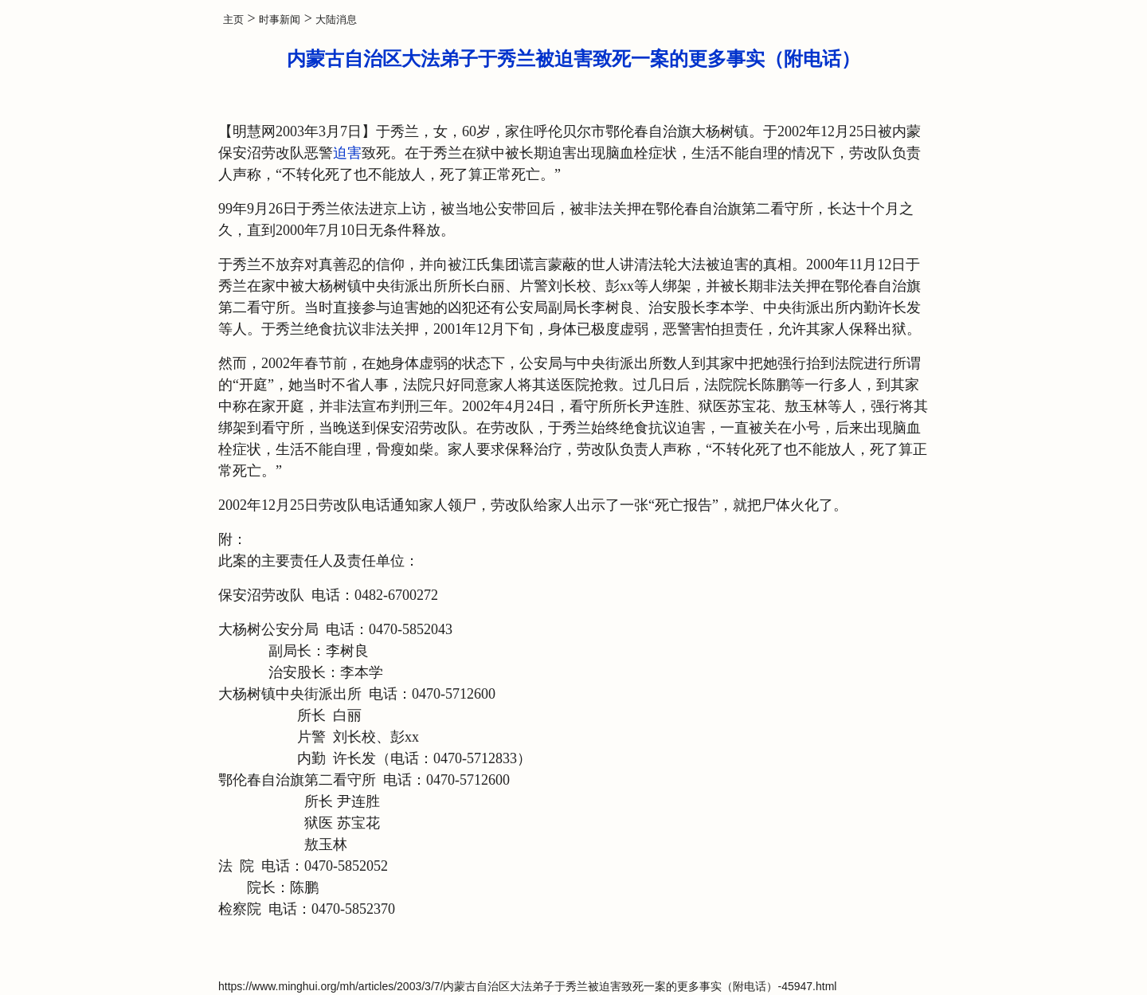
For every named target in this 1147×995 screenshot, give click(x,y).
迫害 (347, 153)
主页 (233, 19)
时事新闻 (279, 19)
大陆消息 (336, 19)
